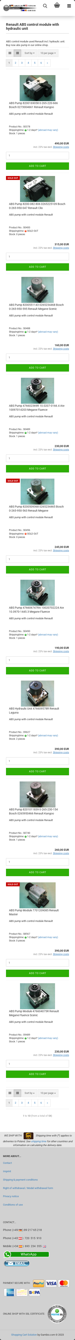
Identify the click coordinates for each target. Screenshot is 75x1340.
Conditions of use (13, 1204)
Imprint (7, 1171)
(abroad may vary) (48, 130)
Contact (7, 1162)
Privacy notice (11, 1196)
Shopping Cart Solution (24, 1334)
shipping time (38, 1141)
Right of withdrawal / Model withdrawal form (28, 1188)
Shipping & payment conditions (20, 1179)
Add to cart (37, 166)
